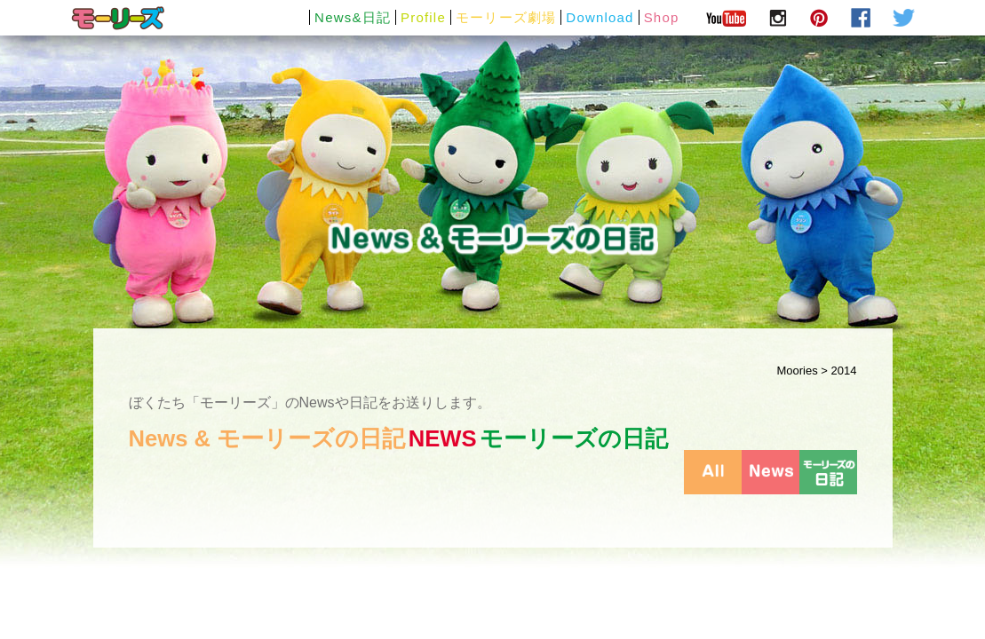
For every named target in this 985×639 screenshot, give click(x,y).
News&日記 (352, 17)
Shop (661, 17)
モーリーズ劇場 (506, 17)
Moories (797, 370)
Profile (423, 17)
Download (599, 17)
